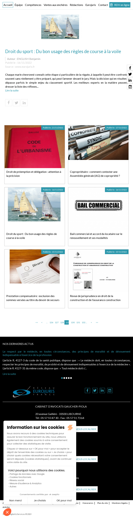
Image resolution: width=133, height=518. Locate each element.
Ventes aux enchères (56, 4)
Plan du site (102, 503)
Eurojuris (90, 4)
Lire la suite (12, 90)
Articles (6, 507)
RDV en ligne (122, 4)
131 (77, 322)
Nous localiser (86, 429)
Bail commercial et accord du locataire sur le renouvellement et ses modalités (96, 235)
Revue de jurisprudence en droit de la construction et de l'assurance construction (95, 298)
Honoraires (88, 503)
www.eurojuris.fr (25, 66)
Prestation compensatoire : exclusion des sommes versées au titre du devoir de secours (32, 298)
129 (67, 322)
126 (51, 322)
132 (83, 322)
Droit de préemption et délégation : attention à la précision (33, 173)
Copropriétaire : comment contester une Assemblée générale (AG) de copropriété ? (95, 173)
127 (56, 322)
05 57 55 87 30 (49, 417)
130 (72, 322)
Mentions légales (120, 503)
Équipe (19, 4)
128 (61, 322)
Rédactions (76, 4)
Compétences (33, 4)
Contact (103, 4)
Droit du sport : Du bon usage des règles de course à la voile (31, 235)
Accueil (7, 4)
